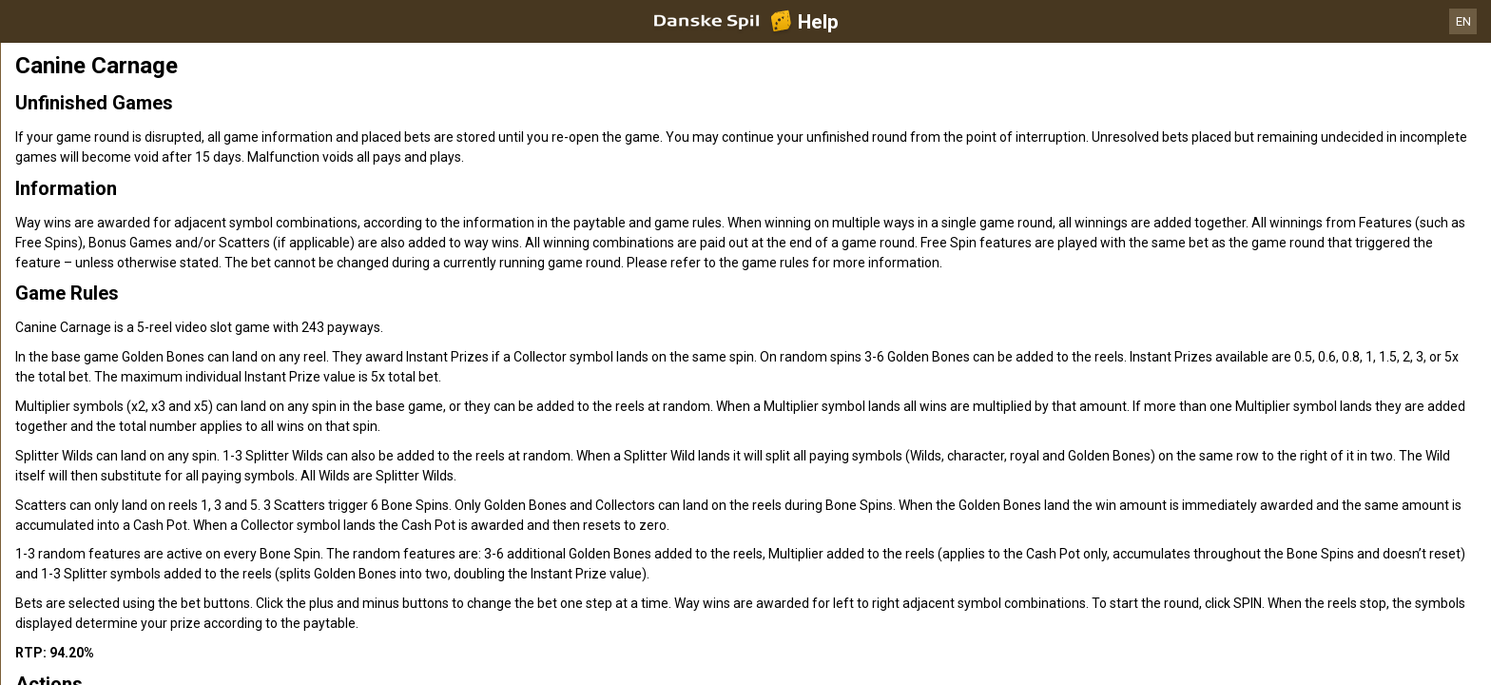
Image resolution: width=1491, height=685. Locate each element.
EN (1463, 21)
